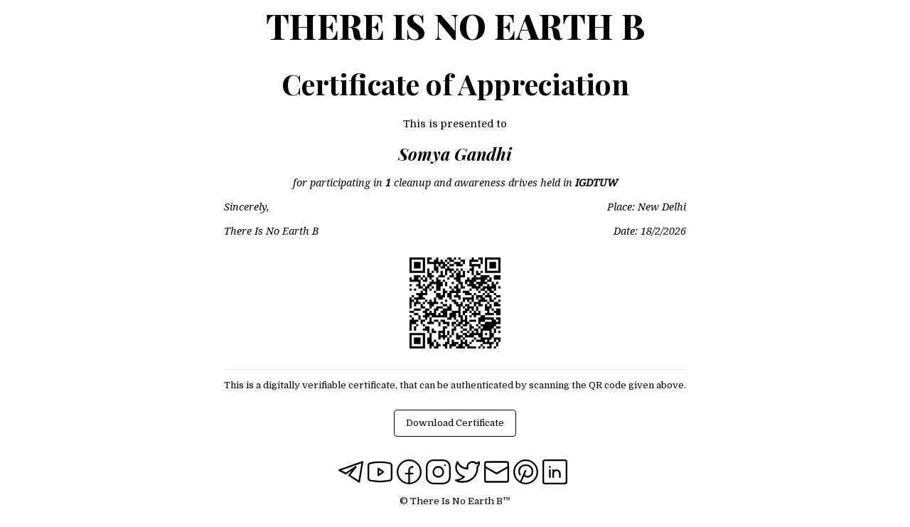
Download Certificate (455, 422)
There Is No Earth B (455, 25)
